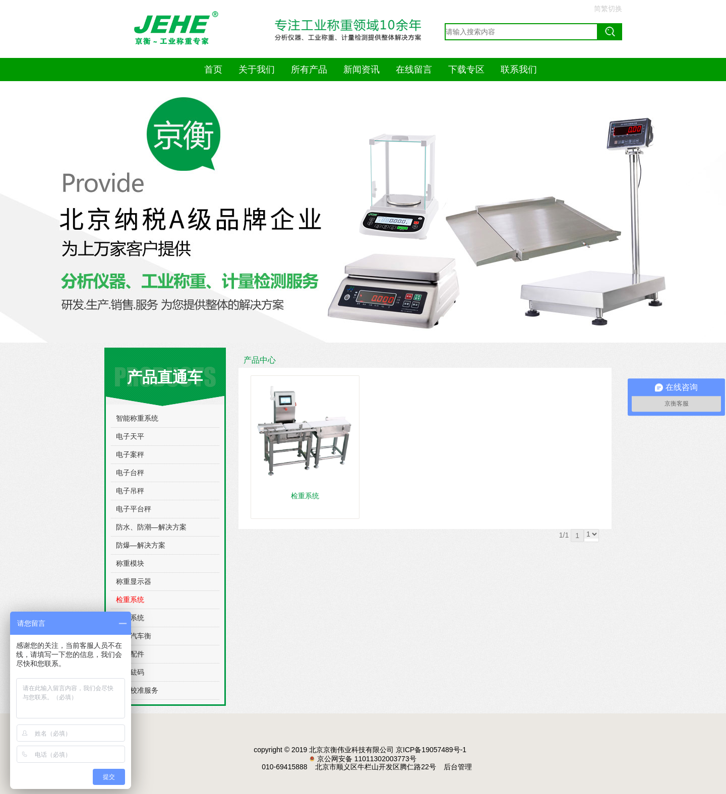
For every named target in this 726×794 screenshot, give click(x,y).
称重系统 (130, 618)
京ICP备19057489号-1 (431, 750)
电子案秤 (130, 454)
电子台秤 (130, 473)
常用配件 (130, 654)
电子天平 (130, 436)
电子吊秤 (130, 491)
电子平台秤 (133, 509)
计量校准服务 (137, 690)
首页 (213, 69)
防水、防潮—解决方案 (151, 527)
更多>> (600, 360)
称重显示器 (133, 581)
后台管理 (458, 767)
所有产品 (309, 69)
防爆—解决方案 (140, 545)
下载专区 (466, 69)
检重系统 (130, 600)
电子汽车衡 (133, 636)
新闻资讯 (361, 69)
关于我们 (256, 69)
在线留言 (414, 69)
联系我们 (519, 69)
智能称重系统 (137, 418)
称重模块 (130, 563)
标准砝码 (130, 672)
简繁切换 (608, 9)
